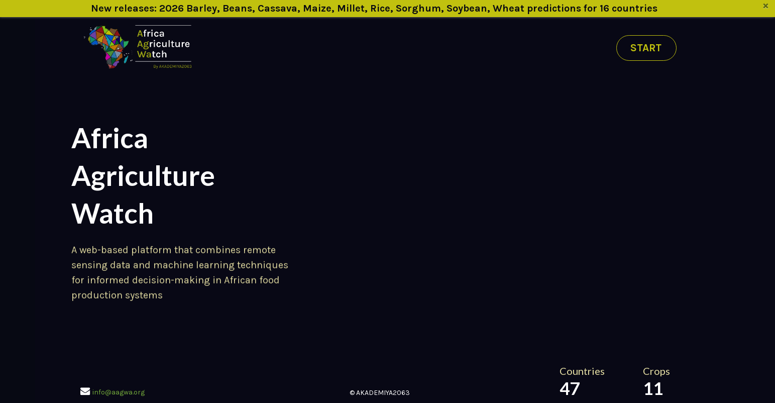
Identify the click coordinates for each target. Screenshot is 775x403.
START (645, 48)
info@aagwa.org (118, 392)
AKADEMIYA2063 (383, 392)
